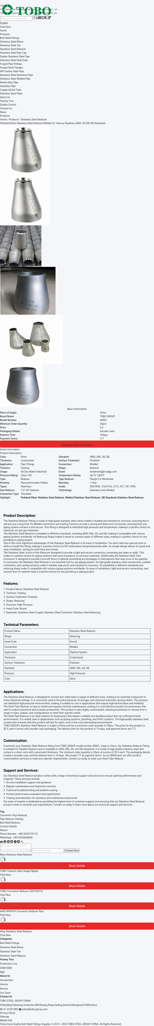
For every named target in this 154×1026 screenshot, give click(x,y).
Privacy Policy (7, 1013)
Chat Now (5, 26)
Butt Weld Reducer (10, 822)
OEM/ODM (6, 968)
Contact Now (72, 850)
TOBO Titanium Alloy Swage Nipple (19, 871)
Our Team (5, 992)
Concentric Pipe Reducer (13, 815)
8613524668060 (24, 837)
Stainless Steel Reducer (13, 955)
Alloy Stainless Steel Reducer (16, 931)
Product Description (11, 453)
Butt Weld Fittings (9, 943)
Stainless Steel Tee (10, 951)
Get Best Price (70, 445)
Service (4, 988)
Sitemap (4, 1016)
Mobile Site (6, 1020)
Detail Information (10, 449)
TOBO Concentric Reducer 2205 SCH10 (21, 891)
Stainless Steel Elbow (11, 947)
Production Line (8, 963)
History (4, 984)
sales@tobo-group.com (35, 1009)
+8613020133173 (28, 833)
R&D (2, 972)
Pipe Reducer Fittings (11, 819)
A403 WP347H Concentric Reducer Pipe (22, 911)
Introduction (6, 980)
